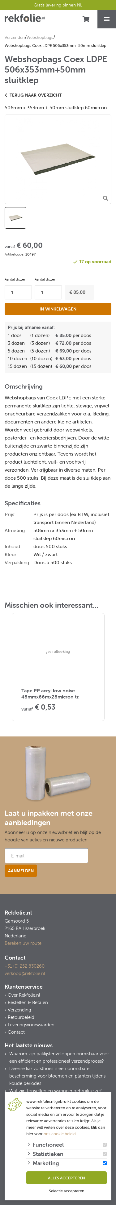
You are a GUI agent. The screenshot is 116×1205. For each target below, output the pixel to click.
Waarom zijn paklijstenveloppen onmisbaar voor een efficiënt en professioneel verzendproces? (59, 1057)
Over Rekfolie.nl (24, 995)
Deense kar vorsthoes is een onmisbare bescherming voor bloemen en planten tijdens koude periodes (57, 1075)
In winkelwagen (58, 309)
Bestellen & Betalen (28, 1002)
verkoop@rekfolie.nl (25, 973)
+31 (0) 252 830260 (25, 966)
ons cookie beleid (60, 1133)
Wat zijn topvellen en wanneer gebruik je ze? (55, 1091)
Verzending (19, 1010)
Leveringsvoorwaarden (31, 1025)
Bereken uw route (23, 943)
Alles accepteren (66, 1178)
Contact (16, 1032)
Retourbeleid (21, 1017)
